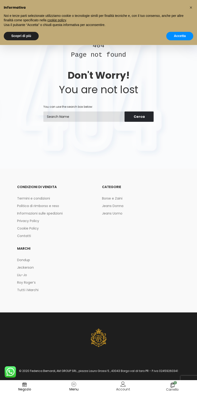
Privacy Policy (28, 221)
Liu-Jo (22, 275)
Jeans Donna (112, 206)
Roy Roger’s (26, 282)
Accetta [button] (180, 36)
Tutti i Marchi (27, 290)
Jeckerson (25, 267)
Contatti (24, 236)
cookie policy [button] (56, 20)
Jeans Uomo (112, 213)
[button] (191, 7)
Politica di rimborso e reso (38, 206)
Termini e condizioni (33, 198)
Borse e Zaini (112, 198)
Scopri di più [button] (21, 36)
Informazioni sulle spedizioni (40, 213)
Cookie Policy (28, 228)
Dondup (23, 260)
